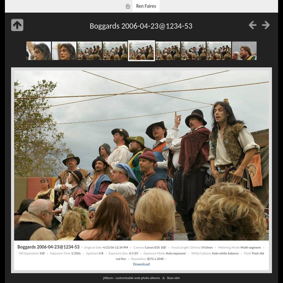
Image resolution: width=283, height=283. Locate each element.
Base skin (173, 278)
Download (141, 264)
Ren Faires (146, 6)
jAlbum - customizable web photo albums (131, 278)
